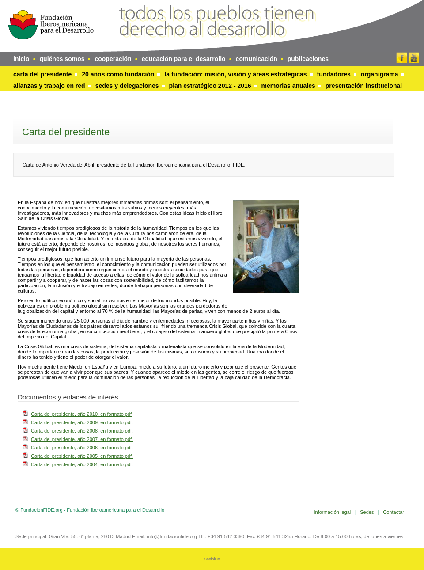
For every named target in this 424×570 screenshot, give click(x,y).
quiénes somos (62, 58)
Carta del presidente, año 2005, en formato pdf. (82, 456)
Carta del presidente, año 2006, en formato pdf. (82, 447)
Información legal (333, 512)
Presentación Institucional (364, 85)
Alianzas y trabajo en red (49, 85)
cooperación (113, 58)
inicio (21, 58)
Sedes (367, 512)
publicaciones (308, 58)
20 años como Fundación (118, 74)
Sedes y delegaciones (127, 85)
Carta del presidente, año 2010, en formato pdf (81, 414)
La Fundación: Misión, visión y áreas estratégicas (235, 74)
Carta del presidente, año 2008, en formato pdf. (82, 430)
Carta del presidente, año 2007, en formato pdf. (82, 439)
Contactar (393, 512)
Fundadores (334, 74)
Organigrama (379, 74)
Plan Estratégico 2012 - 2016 (210, 85)
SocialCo (212, 559)
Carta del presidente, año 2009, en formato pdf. (82, 422)
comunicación (256, 58)
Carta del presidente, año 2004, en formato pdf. (82, 464)
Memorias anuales (288, 85)
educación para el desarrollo (184, 58)
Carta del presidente (42, 74)
